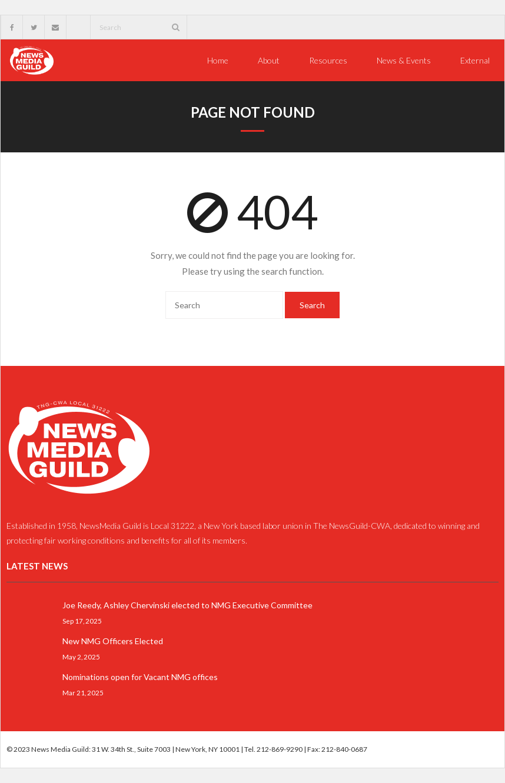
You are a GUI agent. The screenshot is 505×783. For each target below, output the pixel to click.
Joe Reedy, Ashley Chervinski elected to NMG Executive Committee (187, 605)
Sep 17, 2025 (82, 621)
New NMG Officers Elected (112, 641)
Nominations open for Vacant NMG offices (140, 677)
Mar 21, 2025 (83, 692)
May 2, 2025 (81, 656)
